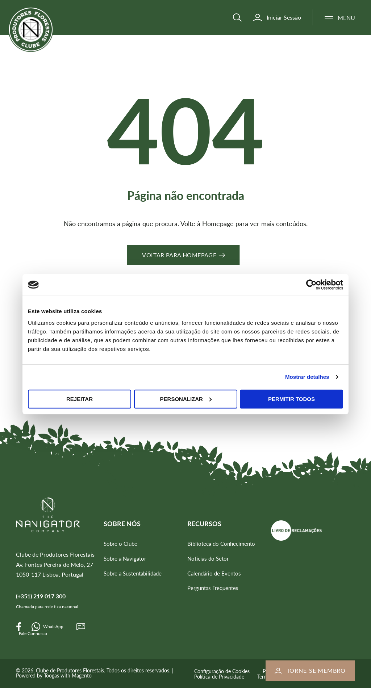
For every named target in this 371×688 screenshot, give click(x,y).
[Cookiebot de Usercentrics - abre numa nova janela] (311, 284)
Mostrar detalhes (307, 377)
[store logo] (39, 35)
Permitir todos (291, 399)
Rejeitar (79, 399)
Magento (82, 675)
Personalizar (186, 399)
